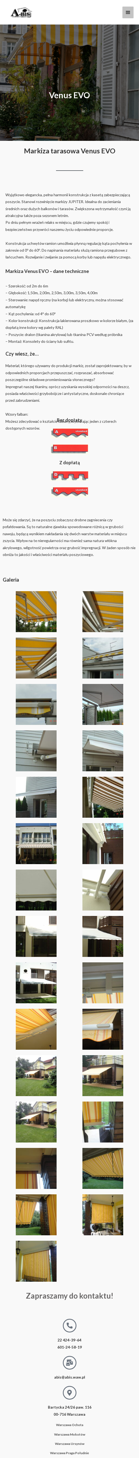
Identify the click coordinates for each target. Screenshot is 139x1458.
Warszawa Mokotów (69, 1434)
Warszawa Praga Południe (69, 1453)
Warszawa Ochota (69, 1425)
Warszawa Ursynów (69, 1444)
